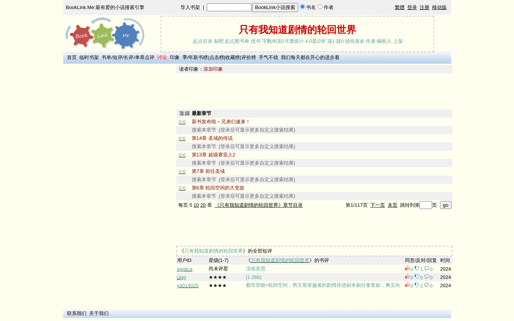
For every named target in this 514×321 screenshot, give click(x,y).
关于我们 (99, 313)
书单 (106, 57)
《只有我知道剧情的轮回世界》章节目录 (259, 205)
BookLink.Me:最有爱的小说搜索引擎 (105, 7)
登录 (412, 7)
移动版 (439, 7)
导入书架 (190, 7)
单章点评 (145, 57)
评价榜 (248, 57)
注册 (424, 7)
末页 (392, 205)
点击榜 (216, 57)
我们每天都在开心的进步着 (310, 57)
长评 (128, 57)
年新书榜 (198, 57)
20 (203, 205)
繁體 (400, 7)
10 (196, 205)
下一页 (377, 205)
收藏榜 (232, 57)
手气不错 (268, 57)
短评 (118, 57)
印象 (175, 57)
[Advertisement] (118, 178)
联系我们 (76, 313)
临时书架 (89, 57)
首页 (72, 57)
